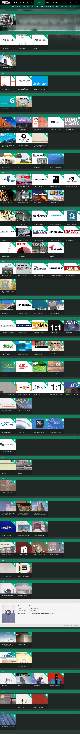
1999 (3, 478)
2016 (24, 6)
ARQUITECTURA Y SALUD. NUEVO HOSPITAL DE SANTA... (7, 576)
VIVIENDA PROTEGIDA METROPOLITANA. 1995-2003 (39, 432)
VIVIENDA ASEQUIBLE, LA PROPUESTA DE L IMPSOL (6, 535)
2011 (45, 6)
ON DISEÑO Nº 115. (5, 706)
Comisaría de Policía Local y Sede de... (56, 256)
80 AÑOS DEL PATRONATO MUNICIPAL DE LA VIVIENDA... (39, 313)
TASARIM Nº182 (69, 332)
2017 (20, 6)
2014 (33, 6)
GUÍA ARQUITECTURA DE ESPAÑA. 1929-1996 (22, 555)
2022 (12, 6)
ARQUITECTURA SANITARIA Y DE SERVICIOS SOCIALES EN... (8, 727)
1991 (3, 671)
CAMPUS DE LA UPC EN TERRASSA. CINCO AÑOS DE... (7, 555)
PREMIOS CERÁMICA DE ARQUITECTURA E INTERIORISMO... (38, 277)
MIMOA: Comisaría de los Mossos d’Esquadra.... (7, 354)
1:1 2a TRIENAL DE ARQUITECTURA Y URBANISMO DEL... (55, 334)
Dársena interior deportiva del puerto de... (40, 395)
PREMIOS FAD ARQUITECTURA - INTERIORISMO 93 (8, 596)
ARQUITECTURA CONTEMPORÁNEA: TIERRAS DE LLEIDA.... (40, 515)
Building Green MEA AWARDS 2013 (24, 167)
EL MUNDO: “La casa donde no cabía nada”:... (8, 333)
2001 (3, 457)
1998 (3, 499)
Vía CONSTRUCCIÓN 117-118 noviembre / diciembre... (7, 167)
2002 (3, 437)
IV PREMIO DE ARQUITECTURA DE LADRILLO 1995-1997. (23, 514)
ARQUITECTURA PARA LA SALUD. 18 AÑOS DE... (8, 292)
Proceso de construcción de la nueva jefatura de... (23, 240)
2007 (62, 6)
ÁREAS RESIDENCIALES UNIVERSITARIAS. (6, 276)
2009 (53, 6)
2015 (28, 6)
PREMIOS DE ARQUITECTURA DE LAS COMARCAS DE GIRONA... (40, 535)
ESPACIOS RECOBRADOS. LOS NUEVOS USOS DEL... (23, 130)
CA (70, 2)
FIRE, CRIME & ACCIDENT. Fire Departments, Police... (23, 187)
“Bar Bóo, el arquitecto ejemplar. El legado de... (23, 89)
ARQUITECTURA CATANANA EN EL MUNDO (7, 411)
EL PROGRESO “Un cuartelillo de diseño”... (23, 313)
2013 (37, 6)
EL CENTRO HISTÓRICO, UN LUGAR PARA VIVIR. (7, 493)
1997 (3, 519)
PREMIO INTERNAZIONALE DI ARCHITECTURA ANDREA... (23, 666)
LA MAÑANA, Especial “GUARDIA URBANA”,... (70, 240)
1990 (3, 691)
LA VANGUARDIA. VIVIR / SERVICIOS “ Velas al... (22, 333)
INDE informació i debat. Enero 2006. (55, 374)
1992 (3, 650)
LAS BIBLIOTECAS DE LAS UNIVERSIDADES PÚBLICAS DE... (8, 645)
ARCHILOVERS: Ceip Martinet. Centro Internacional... (40, 224)
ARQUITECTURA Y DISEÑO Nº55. (24, 410)
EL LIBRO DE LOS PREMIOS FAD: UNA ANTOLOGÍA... (8, 452)
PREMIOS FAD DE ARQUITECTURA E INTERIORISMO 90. (5, 687)
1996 (3, 540)
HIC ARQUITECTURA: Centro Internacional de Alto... (55, 187)
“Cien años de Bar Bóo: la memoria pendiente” (39, 48)
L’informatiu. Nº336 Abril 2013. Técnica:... (39, 167)
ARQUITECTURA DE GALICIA (23, 145)
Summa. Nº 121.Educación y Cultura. (7, 203)
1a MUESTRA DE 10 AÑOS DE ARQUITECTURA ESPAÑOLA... (39, 707)
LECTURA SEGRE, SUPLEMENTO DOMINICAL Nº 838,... (8, 146)
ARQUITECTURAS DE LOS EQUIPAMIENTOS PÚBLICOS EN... (23, 277)
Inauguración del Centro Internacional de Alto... (71, 187)
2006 (66, 6)
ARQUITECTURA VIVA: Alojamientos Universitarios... (38, 188)
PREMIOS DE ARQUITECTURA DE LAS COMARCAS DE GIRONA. (56, 432)
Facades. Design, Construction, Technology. (40, 203)
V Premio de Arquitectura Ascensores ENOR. (7, 256)
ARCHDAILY (4, 186)
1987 (3, 712)
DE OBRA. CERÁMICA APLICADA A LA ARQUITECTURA (8, 89)
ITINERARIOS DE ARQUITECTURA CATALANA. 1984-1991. (39, 687)
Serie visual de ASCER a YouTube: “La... (7, 240)
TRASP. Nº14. (20, 685)
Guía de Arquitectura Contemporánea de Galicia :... (55, 167)
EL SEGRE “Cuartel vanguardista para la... (71, 276)
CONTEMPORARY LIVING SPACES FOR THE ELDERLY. (7, 313)
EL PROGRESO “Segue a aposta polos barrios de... (55, 240)
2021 (16, 6)
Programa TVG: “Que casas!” (8, 108)
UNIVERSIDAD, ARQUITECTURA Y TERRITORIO (24, 473)
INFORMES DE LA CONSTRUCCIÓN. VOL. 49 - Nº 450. (23, 535)
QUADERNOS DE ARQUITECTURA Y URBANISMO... (24, 576)
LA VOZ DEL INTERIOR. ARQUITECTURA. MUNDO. (38, 240)
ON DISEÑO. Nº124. (21, 644)
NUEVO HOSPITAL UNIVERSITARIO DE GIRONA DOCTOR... (23, 354)
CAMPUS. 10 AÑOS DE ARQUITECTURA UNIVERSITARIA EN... (56, 556)
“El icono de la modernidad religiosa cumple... (8, 48)
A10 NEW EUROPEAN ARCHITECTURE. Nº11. (38, 374)
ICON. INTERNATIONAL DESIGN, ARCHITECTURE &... (24, 256)
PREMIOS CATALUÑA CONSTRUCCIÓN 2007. (38, 354)
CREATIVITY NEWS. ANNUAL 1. (55, 685)
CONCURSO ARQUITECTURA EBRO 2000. (7, 473)
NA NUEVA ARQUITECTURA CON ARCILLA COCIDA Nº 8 (8, 514)
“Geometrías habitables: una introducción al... (24, 48)
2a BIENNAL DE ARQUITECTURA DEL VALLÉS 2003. (24, 432)
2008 (57, 6)
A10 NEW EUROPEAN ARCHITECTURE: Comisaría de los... (24, 375)
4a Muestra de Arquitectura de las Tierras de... (40, 146)
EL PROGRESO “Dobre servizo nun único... (56, 276)
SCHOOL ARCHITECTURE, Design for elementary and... (55, 204)
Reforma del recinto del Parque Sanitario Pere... (7, 432)
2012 (41, 6)
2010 (49, 6)
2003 (3, 416)
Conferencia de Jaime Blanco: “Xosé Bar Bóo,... (7, 27)
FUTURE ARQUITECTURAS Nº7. (55, 353)
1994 (3, 581)
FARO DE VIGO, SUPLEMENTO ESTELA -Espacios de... (39, 333)
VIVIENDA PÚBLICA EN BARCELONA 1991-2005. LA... (7, 374)
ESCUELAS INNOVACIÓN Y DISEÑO (23, 109)
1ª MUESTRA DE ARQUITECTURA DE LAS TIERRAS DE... (8, 395)
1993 (3, 630)
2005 (70, 6)
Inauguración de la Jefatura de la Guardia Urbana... (71, 224)
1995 (3, 560)
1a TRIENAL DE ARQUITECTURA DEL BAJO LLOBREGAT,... (56, 395)
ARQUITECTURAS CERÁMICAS (55, 129)
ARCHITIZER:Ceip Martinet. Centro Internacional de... (56, 224)
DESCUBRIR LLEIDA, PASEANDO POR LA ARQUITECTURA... (72, 395)
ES (73, 2)
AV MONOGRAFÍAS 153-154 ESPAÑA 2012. (23, 203)
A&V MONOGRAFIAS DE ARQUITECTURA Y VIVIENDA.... (23, 596)
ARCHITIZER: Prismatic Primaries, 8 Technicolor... (39, 89)
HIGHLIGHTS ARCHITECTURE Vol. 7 (71, 130)
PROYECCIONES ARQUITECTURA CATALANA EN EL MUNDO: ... (24, 395)
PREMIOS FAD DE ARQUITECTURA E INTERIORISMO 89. (21, 707)
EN (76, 2)
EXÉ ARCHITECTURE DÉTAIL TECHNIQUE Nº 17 (39, 130)
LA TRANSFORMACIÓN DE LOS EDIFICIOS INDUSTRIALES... (7, 68)
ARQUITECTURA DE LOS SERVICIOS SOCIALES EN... (55, 313)
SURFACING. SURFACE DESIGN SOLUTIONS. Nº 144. (24, 224)
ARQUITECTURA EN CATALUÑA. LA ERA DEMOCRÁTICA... (40, 555)
